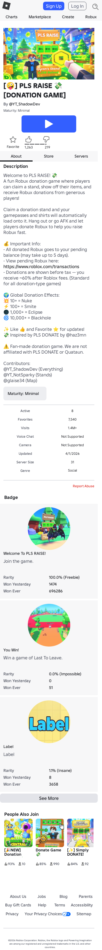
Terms (59, 905)
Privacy (12, 913)
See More (49, 798)
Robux (91, 16)
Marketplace (40, 16)
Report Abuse (83, 486)
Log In (77, 6)
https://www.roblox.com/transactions (41, 266)
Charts (12, 16)
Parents (86, 896)
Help (42, 905)
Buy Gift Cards (18, 905)
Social (72, 470)
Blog (63, 896)
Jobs (41, 896)
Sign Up (53, 6)
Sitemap (83, 913)
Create (68, 16)
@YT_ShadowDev (24, 104)
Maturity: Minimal (16, 110)
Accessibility (82, 905)
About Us (18, 896)
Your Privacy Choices (48, 913)
